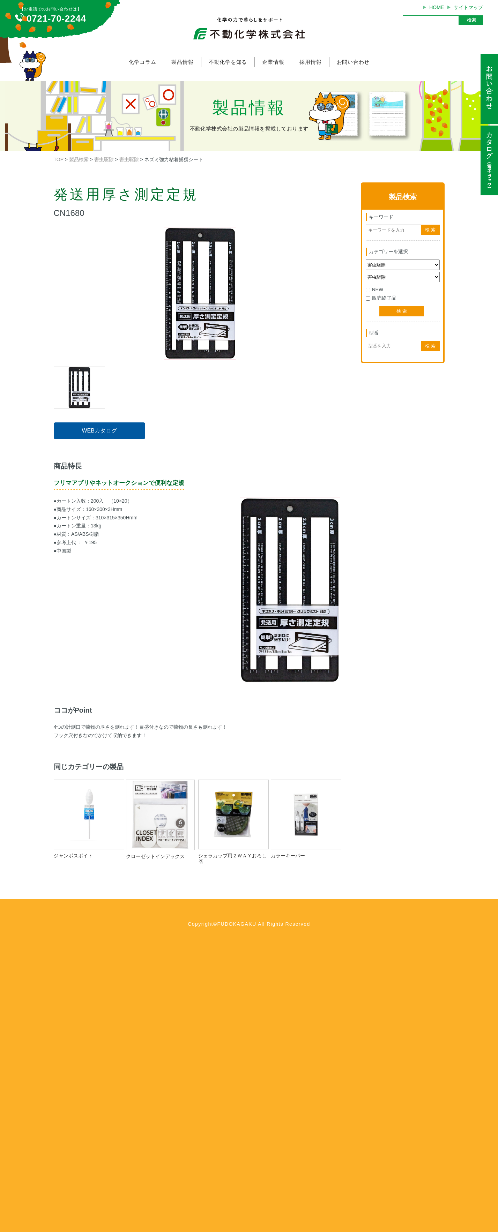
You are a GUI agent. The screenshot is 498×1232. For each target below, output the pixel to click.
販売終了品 (381, 298)
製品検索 (79, 159)
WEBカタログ (99, 431)
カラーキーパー (290, 855)
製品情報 (182, 62)
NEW (375, 289)
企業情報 (273, 62)
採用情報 (310, 62)
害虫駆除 (104, 159)
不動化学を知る (228, 62)
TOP (59, 159)
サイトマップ (468, 7)
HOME (436, 7)
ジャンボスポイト (73, 855)
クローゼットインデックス (157, 856)
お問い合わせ (353, 62)
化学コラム (142, 62)
